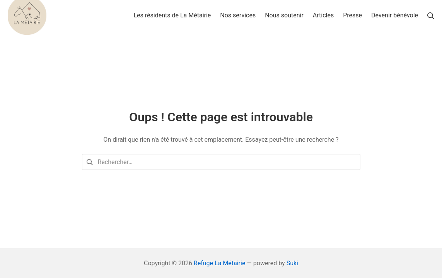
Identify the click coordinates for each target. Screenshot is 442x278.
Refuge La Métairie (220, 263)
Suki (292, 263)
